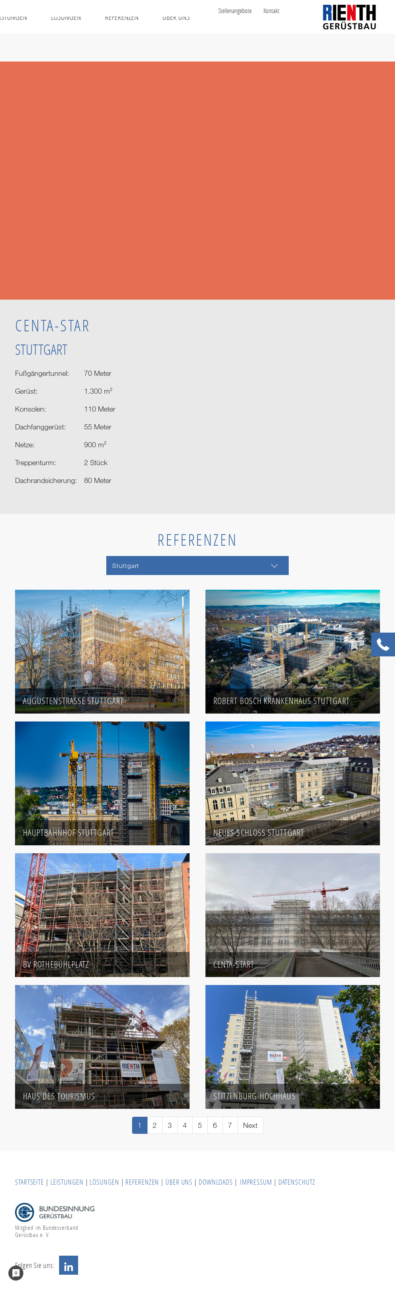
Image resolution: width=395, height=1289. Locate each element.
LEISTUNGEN (67, 1182)
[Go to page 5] (200, 1125)
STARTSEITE (29, 1182)
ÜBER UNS (178, 1182)
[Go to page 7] (230, 1125)
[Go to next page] (250, 1125)
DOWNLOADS (216, 1182)
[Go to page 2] (155, 1125)
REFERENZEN (142, 1182)
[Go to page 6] (215, 1125)
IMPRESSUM (256, 1182)
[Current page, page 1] (140, 1125)
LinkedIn (68, 1265)
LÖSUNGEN (104, 1182)
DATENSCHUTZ (296, 1182)
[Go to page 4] (185, 1125)
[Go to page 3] (170, 1125)
